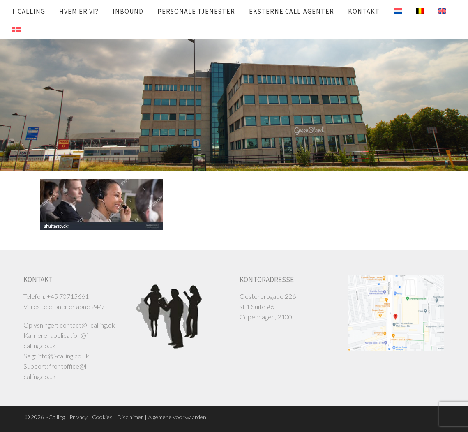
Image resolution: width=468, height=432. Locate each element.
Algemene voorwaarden (177, 417)
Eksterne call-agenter (291, 11)
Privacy (78, 417)
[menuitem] (391, 11)
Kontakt (364, 11)
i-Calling (28, 11)
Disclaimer (130, 417)
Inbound (128, 11)
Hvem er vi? (79, 11)
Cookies (102, 417)
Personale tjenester (196, 11)
